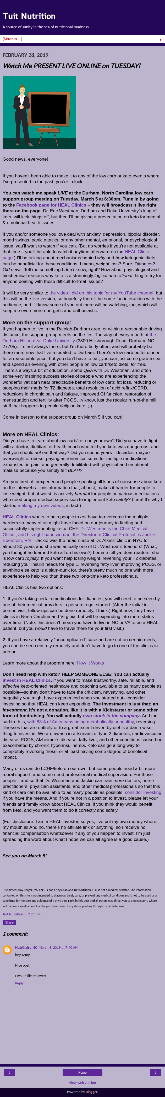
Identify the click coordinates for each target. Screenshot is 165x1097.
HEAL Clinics (17, 516)
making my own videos (41, 505)
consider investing (143, 792)
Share (9, 922)
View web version (82, 1082)
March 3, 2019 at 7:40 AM (58, 947)
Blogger (91, 1091)
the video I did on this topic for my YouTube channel (101, 293)
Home (82, 1072)
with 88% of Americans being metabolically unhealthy (80, 721)
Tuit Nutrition (29, 16)
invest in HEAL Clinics (27, 680)
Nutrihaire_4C (26, 947)
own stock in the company (111, 715)
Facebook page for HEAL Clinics (51, 205)
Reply (19, 983)
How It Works (90, 663)
